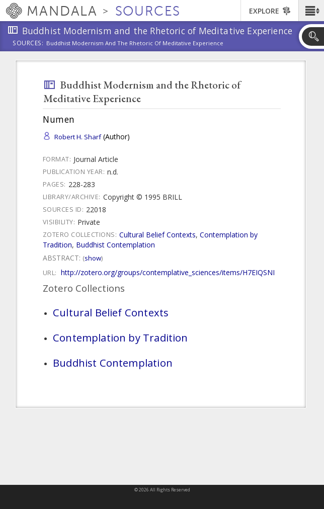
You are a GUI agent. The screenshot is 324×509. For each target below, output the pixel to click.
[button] (311, 10)
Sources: (28, 43)
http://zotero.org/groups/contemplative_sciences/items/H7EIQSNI (168, 272)
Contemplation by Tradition (120, 337)
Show (93, 258)
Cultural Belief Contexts (157, 234)
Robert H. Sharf (77, 136)
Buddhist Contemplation (115, 244)
